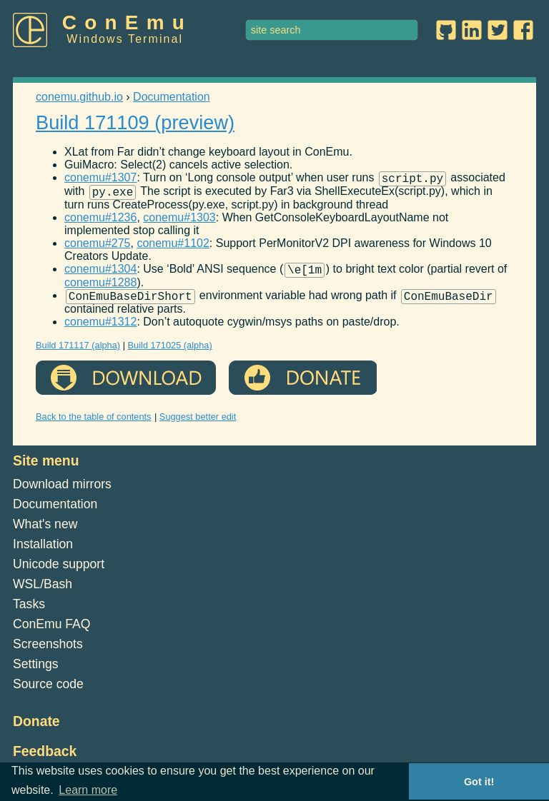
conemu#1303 (179, 222)
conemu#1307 (100, 179)
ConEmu (127, 22)
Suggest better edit (197, 425)
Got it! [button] (479, 781)
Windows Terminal (124, 39)
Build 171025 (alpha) (170, 353)
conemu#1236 (100, 222)
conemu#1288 (100, 289)
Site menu (46, 469)
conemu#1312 (100, 330)
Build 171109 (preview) (135, 122)
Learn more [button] (88, 790)
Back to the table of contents (94, 425)
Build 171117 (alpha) (78, 353)
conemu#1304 (100, 275)
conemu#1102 (173, 247)
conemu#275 (97, 247)
